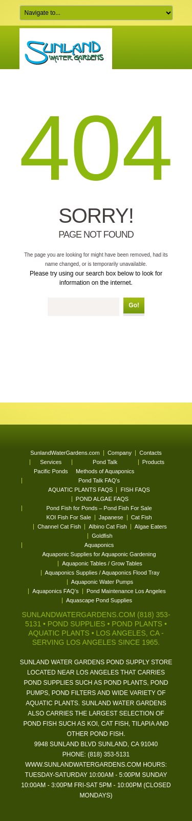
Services (50, 462)
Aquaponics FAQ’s (55, 591)
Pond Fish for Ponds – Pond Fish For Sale (99, 508)
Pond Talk (105, 462)
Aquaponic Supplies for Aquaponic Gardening (99, 554)
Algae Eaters (151, 526)
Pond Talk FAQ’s (99, 480)
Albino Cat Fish (108, 526)
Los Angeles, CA (127, 633)
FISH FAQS (135, 490)
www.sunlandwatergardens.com (83, 764)
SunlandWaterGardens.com (64, 453)
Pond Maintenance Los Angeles (126, 591)
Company (120, 453)
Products (153, 462)
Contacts (150, 453)
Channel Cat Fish (59, 526)
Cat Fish (141, 517)
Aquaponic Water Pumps (102, 582)
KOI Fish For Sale (68, 517)
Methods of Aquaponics (105, 471)
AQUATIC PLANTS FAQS (80, 490)
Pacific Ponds (51, 471)
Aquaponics (99, 545)
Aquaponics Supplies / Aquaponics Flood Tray (102, 573)
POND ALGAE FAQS (102, 499)
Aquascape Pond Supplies (99, 600)
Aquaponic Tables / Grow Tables (102, 563)
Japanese (111, 517)
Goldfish (102, 536)
